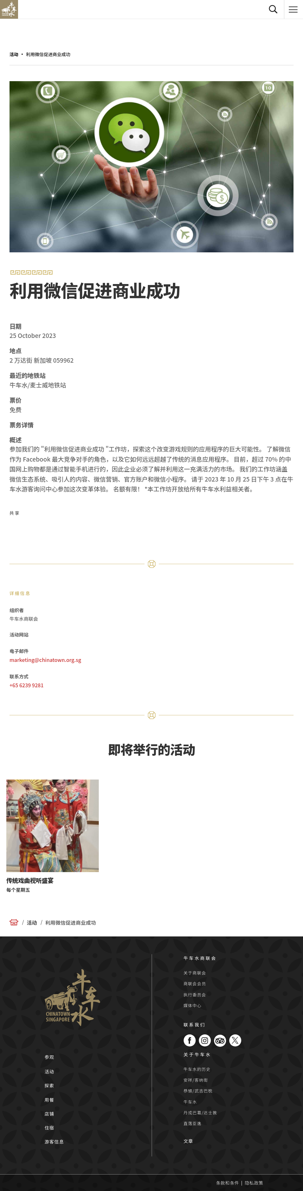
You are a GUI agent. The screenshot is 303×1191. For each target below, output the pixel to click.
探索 (49, 1085)
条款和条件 (227, 1183)
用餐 (49, 1100)
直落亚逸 (193, 1123)
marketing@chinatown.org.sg (45, 659)
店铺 (49, 1113)
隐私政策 (254, 1183)
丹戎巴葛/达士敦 (201, 1113)
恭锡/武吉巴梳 (198, 1091)
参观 (49, 1057)
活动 (13, 54)
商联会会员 (195, 984)
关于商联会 (195, 973)
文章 (188, 1141)
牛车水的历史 (197, 1069)
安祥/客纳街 (196, 1080)
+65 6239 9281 (26, 685)
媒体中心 (193, 1005)
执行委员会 (195, 995)
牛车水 (190, 1102)
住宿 (49, 1127)
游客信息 (54, 1141)
